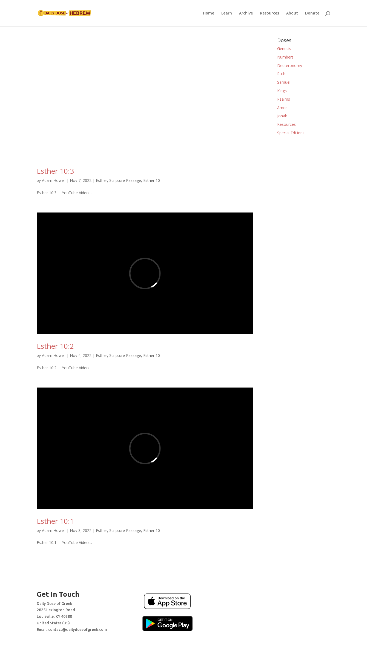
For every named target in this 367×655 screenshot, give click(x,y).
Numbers (285, 57)
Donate (312, 13)
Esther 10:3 (55, 171)
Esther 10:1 (55, 521)
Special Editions (291, 132)
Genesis (284, 48)
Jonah (282, 115)
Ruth (281, 73)
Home (208, 13)
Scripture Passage (125, 180)
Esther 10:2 (55, 346)
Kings (282, 90)
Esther (101, 180)
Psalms (283, 99)
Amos (282, 107)
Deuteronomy (289, 65)
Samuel (283, 82)
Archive (246, 13)
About (292, 13)
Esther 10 (151, 180)
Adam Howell (53, 180)
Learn (226, 13)
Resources (269, 13)
